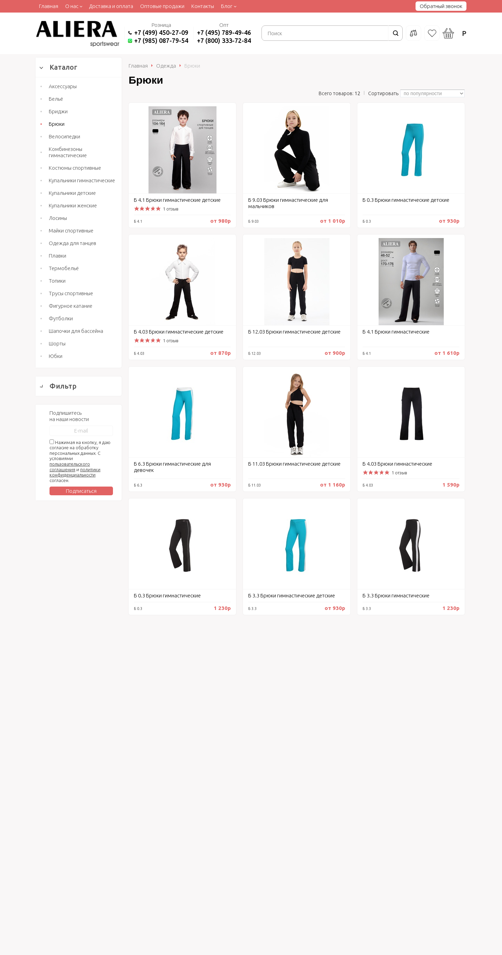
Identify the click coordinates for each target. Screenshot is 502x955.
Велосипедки (64, 136)
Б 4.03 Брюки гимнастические (397, 464)
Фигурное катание (70, 306)
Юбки (55, 356)
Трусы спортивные (71, 293)
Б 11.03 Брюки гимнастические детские (294, 464)
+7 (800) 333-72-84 (224, 40)
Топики (57, 281)
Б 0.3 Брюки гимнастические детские (406, 200)
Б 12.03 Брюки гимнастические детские (294, 332)
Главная (48, 6)
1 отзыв (170, 208)
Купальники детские (72, 193)
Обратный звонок (441, 6)
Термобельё (64, 268)
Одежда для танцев (72, 243)
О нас (71, 6)
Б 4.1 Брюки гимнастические (396, 332)
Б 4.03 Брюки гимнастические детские (178, 332)
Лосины (58, 218)
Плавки (57, 256)
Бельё (56, 99)
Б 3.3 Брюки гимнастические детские (291, 595)
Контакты (202, 6)
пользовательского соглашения (70, 758)
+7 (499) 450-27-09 (161, 32)
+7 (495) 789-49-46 (224, 32)
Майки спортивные (71, 231)
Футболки (61, 318)
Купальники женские (73, 205)
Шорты (57, 343)
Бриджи (58, 111)
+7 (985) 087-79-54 (161, 40)
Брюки (56, 124)
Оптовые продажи (162, 6)
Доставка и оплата (111, 6)
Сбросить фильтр (78, 675)
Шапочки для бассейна (76, 331)
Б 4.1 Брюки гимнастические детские (177, 200)
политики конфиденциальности (75, 763)
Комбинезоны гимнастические (68, 152)
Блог (227, 6)
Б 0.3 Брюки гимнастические (167, 595)
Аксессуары (63, 86)
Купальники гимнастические (82, 180)
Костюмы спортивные (75, 168)
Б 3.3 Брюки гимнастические (396, 595)
